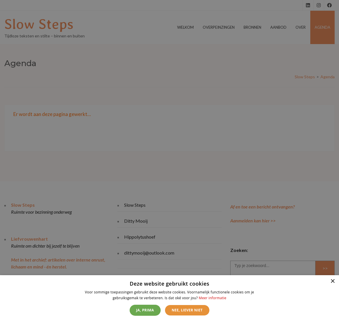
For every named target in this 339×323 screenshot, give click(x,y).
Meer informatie (212, 297)
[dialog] (169, 299)
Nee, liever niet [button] (187, 310)
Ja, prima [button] (145, 310)
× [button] (332, 281)
